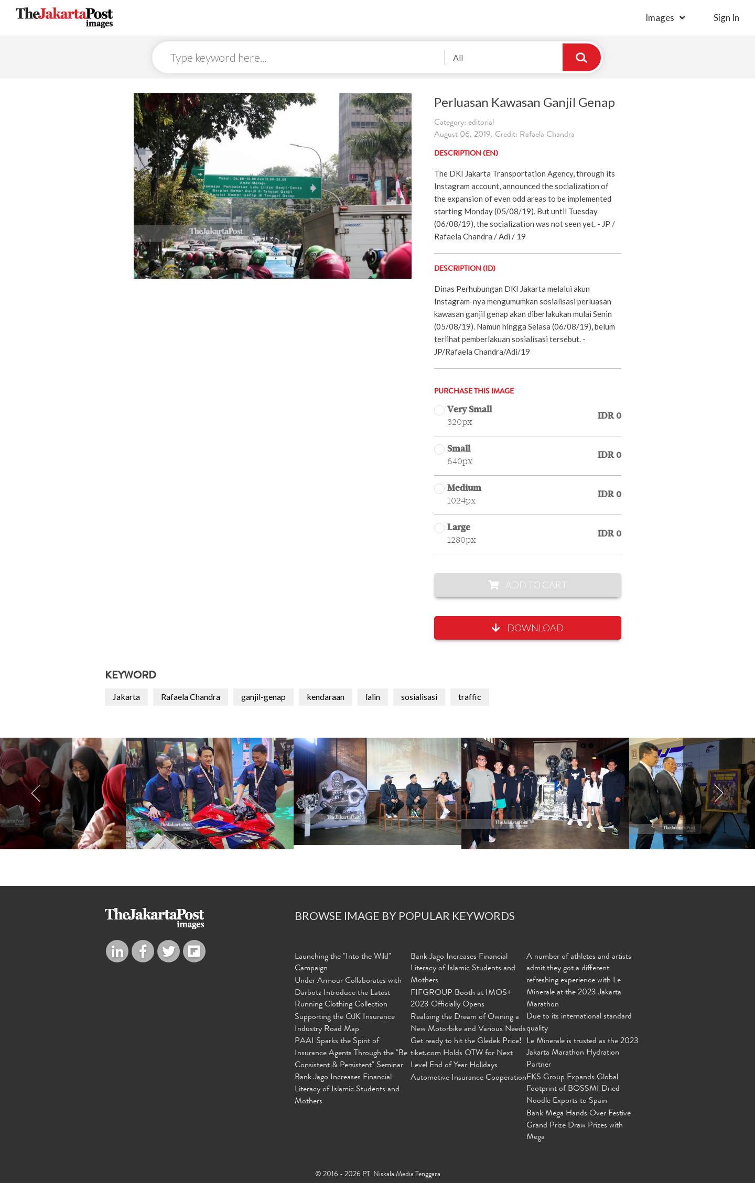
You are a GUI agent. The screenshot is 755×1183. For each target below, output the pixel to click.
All (458, 57)
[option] (377, 792)
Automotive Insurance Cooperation (468, 1078)
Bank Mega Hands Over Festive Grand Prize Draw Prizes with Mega (578, 1125)
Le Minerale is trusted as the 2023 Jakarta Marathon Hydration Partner (582, 1053)
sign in (726, 17)
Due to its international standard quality (579, 1023)
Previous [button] (36, 794)
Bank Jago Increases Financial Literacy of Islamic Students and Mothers (347, 1089)
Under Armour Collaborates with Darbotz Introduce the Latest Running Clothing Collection (348, 993)
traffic (469, 697)
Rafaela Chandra (190, 697)
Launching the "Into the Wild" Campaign (343, 963)
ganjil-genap (263, 697)
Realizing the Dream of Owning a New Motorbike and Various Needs (468, 1023)
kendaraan (325, 697)
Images (659, 17)
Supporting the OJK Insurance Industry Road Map (345, 1023)
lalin (372, 697)
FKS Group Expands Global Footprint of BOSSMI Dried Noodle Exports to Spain (573, 1089)
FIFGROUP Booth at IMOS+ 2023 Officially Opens (461, 999)
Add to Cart (527, 585)
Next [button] (719, 794)
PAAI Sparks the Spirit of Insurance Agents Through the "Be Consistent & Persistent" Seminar (351, 1053)
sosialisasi (419, 697)
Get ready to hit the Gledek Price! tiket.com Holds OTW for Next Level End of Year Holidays (466, 1053)
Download (528, 628)
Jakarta (126, 697)
